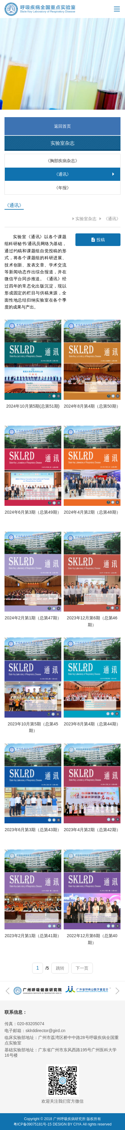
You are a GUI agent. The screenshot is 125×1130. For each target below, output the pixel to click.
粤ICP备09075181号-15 (33, 1124)
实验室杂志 (85, 218)
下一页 (82, 968)
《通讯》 (111, 218)
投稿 (100, 239)
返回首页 (62, 126)
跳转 (60, 968)
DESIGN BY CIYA (67, 1124)
